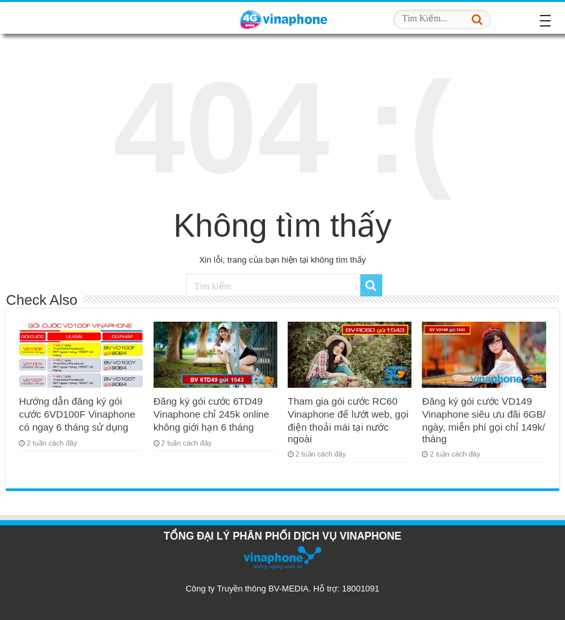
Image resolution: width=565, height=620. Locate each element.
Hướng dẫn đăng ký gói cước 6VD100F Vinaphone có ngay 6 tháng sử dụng (77, 414)
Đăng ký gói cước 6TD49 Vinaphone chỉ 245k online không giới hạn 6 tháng (212, 414)
